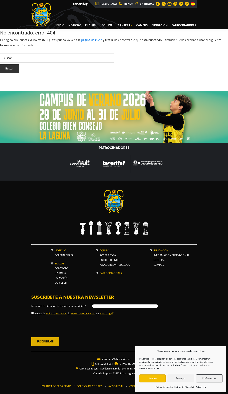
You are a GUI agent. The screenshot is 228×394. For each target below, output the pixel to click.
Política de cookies (164, 387)
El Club (59, 263)
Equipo (104, 250)
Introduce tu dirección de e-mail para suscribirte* (58, 306)
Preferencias (209, 378)
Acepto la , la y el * (74, 313)
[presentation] (58, 326)
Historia (60, 273)
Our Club (61, 283)
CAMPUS (159, 265)
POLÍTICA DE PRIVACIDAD (56, 386)
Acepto (152, 378)
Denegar (180, 378)
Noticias (60, 250)
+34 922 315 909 (127, 364)
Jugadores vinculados (115, 265)
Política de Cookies (56, 313)
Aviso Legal (201, 387)
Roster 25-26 (108, 255)
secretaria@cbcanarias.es (116, 359)
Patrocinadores (111, 273)
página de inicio (91, 39)
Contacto (61, 268)
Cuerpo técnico (110, 260)
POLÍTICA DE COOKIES (90, 386)
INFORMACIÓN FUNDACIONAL (172, 255)
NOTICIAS (159, 260)
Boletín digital (65, 255)
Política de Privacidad (184, 387)
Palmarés (61, 278)
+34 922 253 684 (104, 364)
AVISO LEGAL (116, 386)
